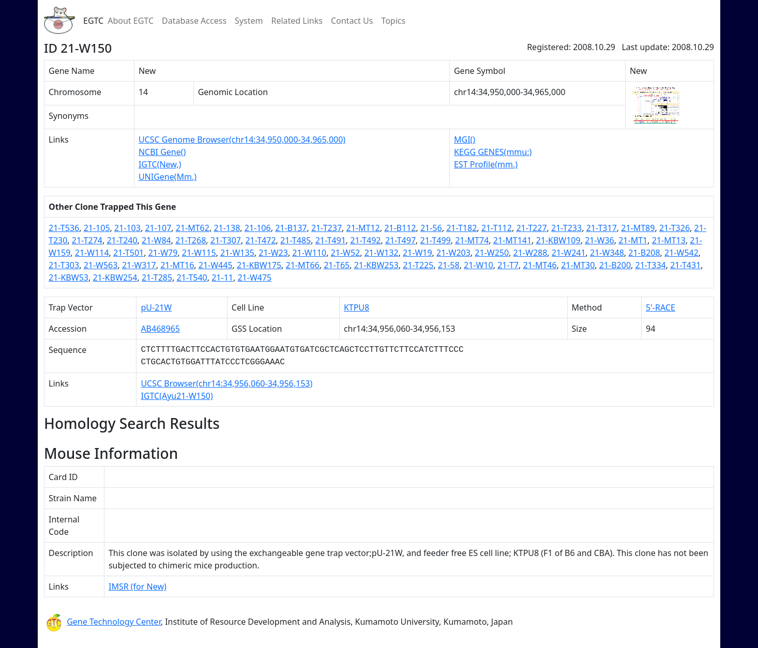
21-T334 (650, 265)
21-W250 (492, 252)
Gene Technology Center (114, 621)
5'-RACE (660, 307)
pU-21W (156, 307)
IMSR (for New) (137, 586)
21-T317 (601, 228)
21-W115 (199, 252)
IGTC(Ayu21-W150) (177, 396)
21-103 (127, 228)
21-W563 (101, 265)
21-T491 (330, 240)
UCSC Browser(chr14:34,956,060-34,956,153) (226, 383)
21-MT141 (512, 240)
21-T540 (192, 277)
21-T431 (685, 265)
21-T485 (295, 240)
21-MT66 (303, 265)
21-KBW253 (376, 265)
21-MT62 (192, 228)
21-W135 (237, 252)
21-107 (158, 228)
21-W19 (417, 252)
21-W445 (216, 265)
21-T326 (674, 228)
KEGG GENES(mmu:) (493, 152)
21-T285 (157, 277)
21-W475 (254, 277)
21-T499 (435, 240)
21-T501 (128, 252)
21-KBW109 (558, 240)
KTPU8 (356, 307)
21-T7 (508, 265)
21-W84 (156, 240)
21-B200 (615, 265)
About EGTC (131, 20)
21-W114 (92, 252)
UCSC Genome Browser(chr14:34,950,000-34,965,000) (242, 139)
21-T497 (400, 240)
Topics (393, 20)
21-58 (449, 265)
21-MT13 (669, 240)
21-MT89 (638, 228)
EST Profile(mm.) (486, 164)
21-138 (227, 228)
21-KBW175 (259, 265)
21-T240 (122, 240)
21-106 (258, 228)
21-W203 (453, 252)
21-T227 (531, 228)
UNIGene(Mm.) (167, 176)
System (249, 20)
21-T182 (461, 228)
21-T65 (337, 265)
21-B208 (644, 252)
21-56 (431, 228)
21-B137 (291, 228)
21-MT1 (632, 240)
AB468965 (160, 328)
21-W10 (478, 265)
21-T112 (496, 228)
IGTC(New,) (160, 164)
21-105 (97, 228)
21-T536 (64, 228)
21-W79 (163, 252)
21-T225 (418, 265)
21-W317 (139, 265)
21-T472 (260, 240)
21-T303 (64, 265)
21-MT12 (363, 228)
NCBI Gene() (162, 152)
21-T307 (225, 240)
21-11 (222, 277)
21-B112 (400, 228)
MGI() (464, 139)
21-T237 (326, 228)
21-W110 (309, 252)
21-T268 (190, 240)
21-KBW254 (115, 277)
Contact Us (352, 20)
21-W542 (681, 252)
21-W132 (382, 252)
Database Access (194, 20)
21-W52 (345, 252)
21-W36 (599, 240)
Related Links (297, 20)
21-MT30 (578, 265)
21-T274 (87, 240)
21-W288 (530, 252)
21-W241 (569, 252)
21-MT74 (472, 240)
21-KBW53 (68, 277)
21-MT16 (177, 265)
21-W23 (273, 252)
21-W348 (607, 252)
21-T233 (566, 228)
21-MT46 (540, 265)
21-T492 (365, 240)
